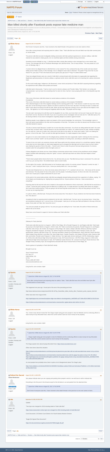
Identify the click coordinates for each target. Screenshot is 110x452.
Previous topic (90, 33)
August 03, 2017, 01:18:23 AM (33, 272)
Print (100, 38)
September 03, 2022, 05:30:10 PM (34, 399)
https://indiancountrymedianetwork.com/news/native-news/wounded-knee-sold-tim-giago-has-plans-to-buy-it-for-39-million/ (61, 355)
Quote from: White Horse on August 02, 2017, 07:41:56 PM (44, 276)
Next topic (99, 33)
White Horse (14, 44)
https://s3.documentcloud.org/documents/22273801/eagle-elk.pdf (45, 423)
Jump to (77, 438)
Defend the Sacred (17, 375)
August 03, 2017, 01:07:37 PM (33, 309)
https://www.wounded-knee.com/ (66, 344)
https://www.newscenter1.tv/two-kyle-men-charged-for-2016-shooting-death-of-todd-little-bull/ (53, 410)
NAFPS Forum (14, 7)
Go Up (9, 431)
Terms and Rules (95, 450)
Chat (70, 12)
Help (89, 450)
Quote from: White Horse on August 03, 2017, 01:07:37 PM (44, 333)
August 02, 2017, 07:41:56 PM (33, 43)
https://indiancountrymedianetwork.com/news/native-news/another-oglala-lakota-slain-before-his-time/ (55, 302)
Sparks (12, 272)
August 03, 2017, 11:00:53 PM (33, 375)
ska (11, 399)
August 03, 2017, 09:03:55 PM (33, 329)
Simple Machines (19, 450)
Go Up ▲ (102, 450)
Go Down (10, 38)
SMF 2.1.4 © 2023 (10, 450)
